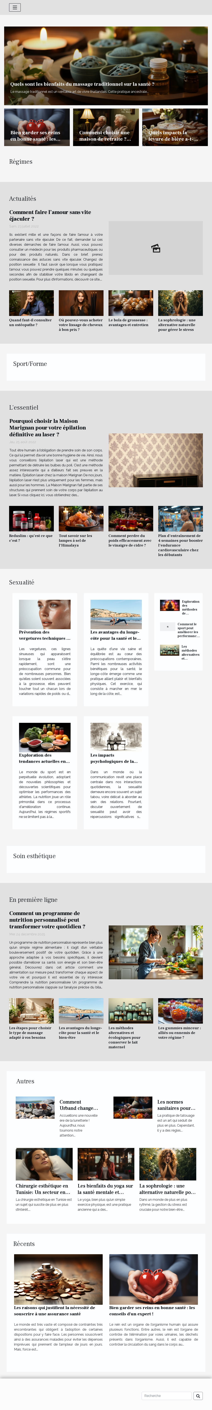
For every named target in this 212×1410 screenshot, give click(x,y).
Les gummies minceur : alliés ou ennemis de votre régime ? (179, 1032)
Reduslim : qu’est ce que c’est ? (31, 538)
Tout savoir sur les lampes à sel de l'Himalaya (75, 540)
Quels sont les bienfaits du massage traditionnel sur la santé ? (82, 84)
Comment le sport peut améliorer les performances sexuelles (189, 632)
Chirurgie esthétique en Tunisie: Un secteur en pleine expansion (42, 1192)
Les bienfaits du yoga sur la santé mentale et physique (105, 1192)
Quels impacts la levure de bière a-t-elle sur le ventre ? (170, 139)
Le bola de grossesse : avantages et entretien (128, 322)
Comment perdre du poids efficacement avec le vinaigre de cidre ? (130, 540)
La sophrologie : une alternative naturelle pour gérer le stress (177, 325)
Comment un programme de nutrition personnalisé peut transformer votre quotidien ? (47, 920)
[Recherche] (167, 1396)
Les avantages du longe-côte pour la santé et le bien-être (114, 638)
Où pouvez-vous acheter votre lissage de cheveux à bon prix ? (81, 325)
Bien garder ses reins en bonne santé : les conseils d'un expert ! (35, 139)
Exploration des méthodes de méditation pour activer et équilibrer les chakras (191, 615)
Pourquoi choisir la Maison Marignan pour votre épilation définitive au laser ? (47, 427)
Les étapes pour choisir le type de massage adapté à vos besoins (30, 1032)
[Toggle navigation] (15, 7)
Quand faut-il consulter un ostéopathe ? (30, 322)
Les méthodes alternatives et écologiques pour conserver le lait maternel (124, 1037)
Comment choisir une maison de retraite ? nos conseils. (104, 139)
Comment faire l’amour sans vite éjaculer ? (50, 216)
